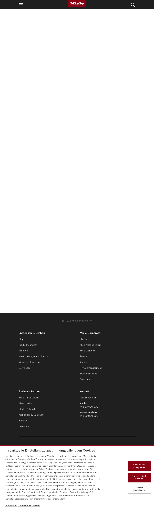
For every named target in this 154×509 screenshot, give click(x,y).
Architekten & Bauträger (31, 415)
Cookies (36, 505)
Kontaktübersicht (88, 398)
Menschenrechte (88, 374)
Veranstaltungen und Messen (34, 356)
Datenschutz (24, 505)
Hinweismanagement (91, 368)
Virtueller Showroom (29, 362)
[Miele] (77, 3)
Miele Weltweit (87, 351)
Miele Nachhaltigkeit (90, 345)
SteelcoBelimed (27, 409)
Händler (23, 421)
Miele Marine (25, 403)
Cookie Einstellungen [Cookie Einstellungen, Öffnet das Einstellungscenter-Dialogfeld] (139, 489)
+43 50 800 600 (89, 407)
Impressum (11, 505)
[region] (77, 477)
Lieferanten (24, 426)
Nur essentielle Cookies (139, 477)
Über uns (84, 339)
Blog (21, 339)
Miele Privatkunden (29, 398)
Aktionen (23, 351)
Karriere (84, 362)
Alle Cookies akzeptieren (139, 466)
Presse (83, 356)
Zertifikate (85, 379)
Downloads (24, 368)
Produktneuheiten (28, 345)
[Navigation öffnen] (21, 4)
